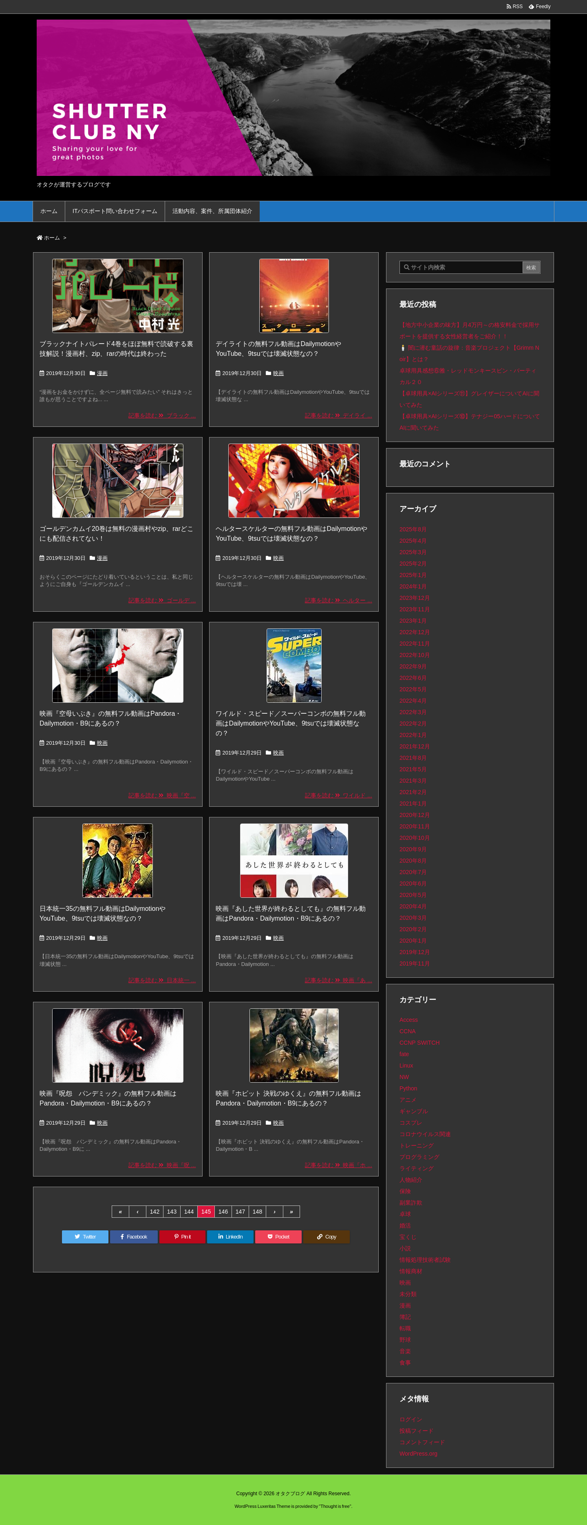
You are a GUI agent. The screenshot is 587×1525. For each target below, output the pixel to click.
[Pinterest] (182, 1236)
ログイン (410, 1419)
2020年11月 (414, 826)
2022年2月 (413, 723)
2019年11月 (414, 963)
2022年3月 (413, 712)
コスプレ (410, 1122)
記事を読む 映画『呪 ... (162, 1165)
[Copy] (326, 1236)
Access (408, 1020)
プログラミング (419, 1157)
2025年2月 (413, 563)
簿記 (405, 1317)
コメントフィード (422, 1442)
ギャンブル (413, 1111)
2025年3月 (413, 552)
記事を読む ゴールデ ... (162, 600)
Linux (406, 1065)
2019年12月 (414, 952)
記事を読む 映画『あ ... (338, 980)
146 (223, 1211)
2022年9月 (413, 666)
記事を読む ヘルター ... (338, 600)
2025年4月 (413, 540)
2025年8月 (413, 529)
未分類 (408, 1294)
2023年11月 (414, 609)
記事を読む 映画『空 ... (162, 795)
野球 (405, 1339)
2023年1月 (413, 620)
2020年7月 (413, 872)
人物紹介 (410, 1179)
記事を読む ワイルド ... (338, 795)
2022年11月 (414, 643)
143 (172, 1211)
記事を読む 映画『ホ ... (338, 1165)
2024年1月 (413, 586)
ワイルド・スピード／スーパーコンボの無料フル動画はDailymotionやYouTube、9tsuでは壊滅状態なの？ (291, 723)
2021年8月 (413, 758)
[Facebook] (134, 1236)
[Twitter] (85, 1236)
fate (404, 1054)
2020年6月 (413, 883)
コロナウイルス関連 (425, 1134)
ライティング (416, 1168)
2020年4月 (413, 906)
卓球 (405, 1214)
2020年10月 (414, 838)
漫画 (102, 373)
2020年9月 (413, 849)
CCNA (407, 1031)
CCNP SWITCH (419, 1042)
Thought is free (334, 1506)
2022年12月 (414, 632)
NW (404, 1077)
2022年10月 (414, 655)
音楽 (405, 1351)
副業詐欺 (410, 1202)
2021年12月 (414, 746)
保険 (405, 1191)
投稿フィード (416, 1430)
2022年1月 (413, 735)
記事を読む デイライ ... (338, 415)
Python (408, 1088)
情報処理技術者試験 (425, 1259)
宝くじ (408, 1237)
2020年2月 (413, 929)
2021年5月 (413, 769)
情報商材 (410, 1271)
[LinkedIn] (230, 1236)
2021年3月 (413, 780)
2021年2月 (413, 792)
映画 (278, 373)
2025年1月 (413, 575)
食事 (405, 1362)
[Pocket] (278, 1236)
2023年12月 (414, 598)
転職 (405, 1328)
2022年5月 (413, 689)
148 (257, 1211)
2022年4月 (413, 700)
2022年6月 (413, 678)
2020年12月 (414, 815)
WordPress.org (418, 1453)
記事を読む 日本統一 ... (162, 980)
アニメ (408, 1100)
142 (154, 1211)
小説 (405, 1248)
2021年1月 (413, 803)
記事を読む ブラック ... (162, 415)
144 (189, 1211)
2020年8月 (413, 860)
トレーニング (416, 1145)
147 (240, 1211)
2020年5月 (413, 895)
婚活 (405, 1225)
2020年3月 (413, 918)
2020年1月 (413, 940)
